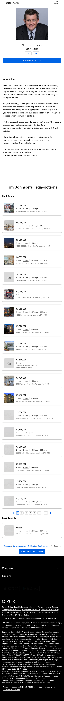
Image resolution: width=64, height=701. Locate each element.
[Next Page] (51, 512)
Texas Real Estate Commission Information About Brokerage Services (29, 671)
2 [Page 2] (21, 513)
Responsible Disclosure (31, 610)
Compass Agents (19, 546)
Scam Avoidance (14, 610)
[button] (3, 3)
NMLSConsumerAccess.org (44, 687)
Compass (7, 546)
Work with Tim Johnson (32, 61)
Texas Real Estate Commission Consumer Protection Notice (31, 672)
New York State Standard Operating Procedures (33, 676)
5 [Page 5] (34, 513)
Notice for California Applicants (22, 612)
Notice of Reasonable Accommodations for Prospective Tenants (31, 677)
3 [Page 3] (26, 513)
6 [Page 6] (39, 513)
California (32, 546)
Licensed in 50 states (11, 690)
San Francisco (43, 546)
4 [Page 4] (30, 513)
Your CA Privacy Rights (20, 615)
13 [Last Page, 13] (46, 513)
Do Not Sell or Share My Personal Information (20, 607)
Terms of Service (44, 607)
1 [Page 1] (17, 513)
